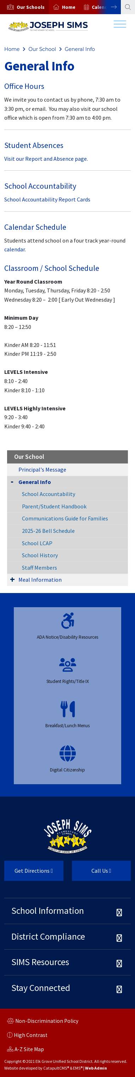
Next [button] (108, 7)
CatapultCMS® (56, 1068)
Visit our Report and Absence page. (46, 158)
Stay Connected (40, 987)
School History (40, 555)
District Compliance (48, 936)
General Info (80, 49)
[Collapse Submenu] (12, 481)
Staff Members (39, 567)
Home (68, 7)
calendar (14, 249)
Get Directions (28, 873)
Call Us (91, 873)
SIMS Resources (40, 962)
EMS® (78, 1068)
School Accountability (48, 493)
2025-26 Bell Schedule (48, 530)
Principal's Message (42, 469)
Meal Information (40, 579)
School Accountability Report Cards (47, 199)
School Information (47, 910)
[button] (31, 7)
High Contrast (30, 1035)
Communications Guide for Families (65, 518)
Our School (42, 49)
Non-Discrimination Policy (42, 1022)
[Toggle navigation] (120, 26)
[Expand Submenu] (12, 579)
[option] (24, 7)
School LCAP (37, 543)
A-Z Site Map (25, 1050)
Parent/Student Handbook (54, 506)
